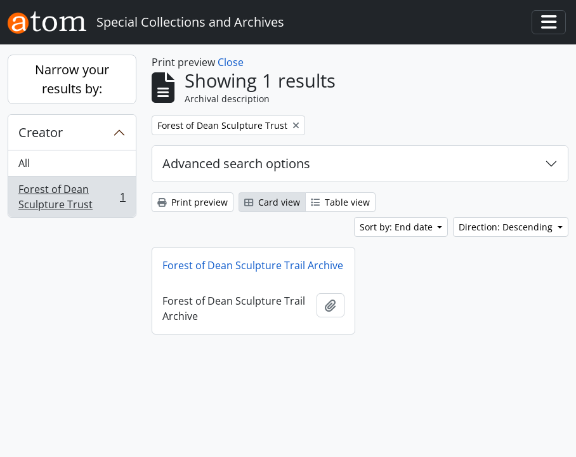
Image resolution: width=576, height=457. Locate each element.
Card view (272, 202)
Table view (340, 202)
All (24, 163)
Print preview (192, 202)
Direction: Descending (507, 227)
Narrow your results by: (72, 79)
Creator (40, 132)
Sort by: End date (397, 227)
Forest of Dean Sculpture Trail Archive (252, 265)
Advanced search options (236, 163)
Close (231, 62)
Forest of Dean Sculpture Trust (72, 196)
